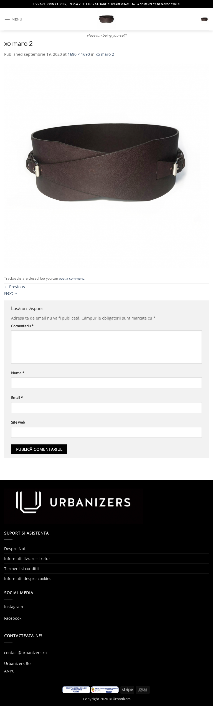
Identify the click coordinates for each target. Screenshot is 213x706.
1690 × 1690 (79, 54)
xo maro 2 (105, 54)
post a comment (71, 278)
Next (11, 293)
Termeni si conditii (21, 568)
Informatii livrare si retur (27, 558)
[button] (13, 19)
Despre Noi (14, 548)
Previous (14, 286)
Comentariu (22, 325)
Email (17, 397)
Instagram (13, 606)
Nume (17, 372)
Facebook (12, 618)
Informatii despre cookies (27, 578)
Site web (18, 422)
